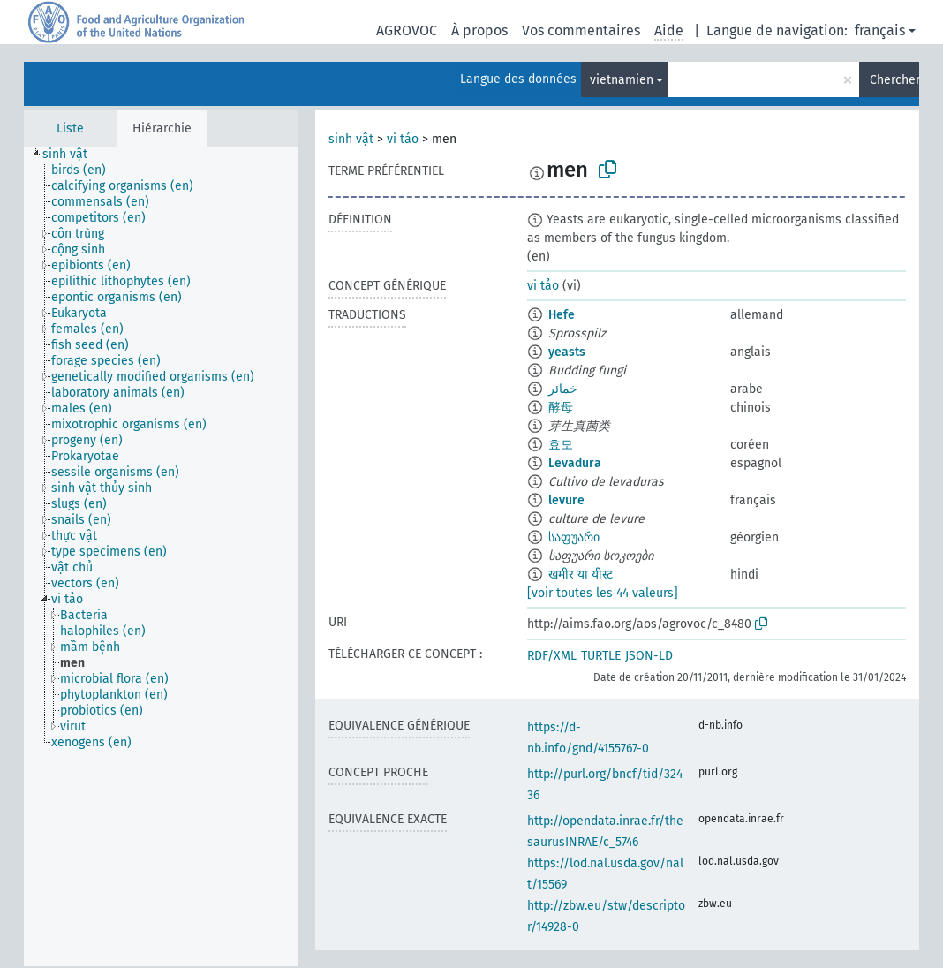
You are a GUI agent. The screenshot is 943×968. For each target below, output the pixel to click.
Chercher (894, 79)
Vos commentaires (581, 30)
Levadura (574, 463)
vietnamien (621, 79)
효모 (560, 444)
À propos (479, 30)
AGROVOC (406, 30)
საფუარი (574, 537)
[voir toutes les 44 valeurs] (602, 593)
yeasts (566, 351)
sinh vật (350, 139)
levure (566, 500)
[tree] (161, 556)
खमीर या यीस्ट (580, 574)
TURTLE (601, 655)
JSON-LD (649, 655)
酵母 (560, 407)
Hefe (561, 314)
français (880, 30)
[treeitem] (72, 155)
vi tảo (403, 139)
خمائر (562, 389)
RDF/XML (552, 655)
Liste (70, 128)
